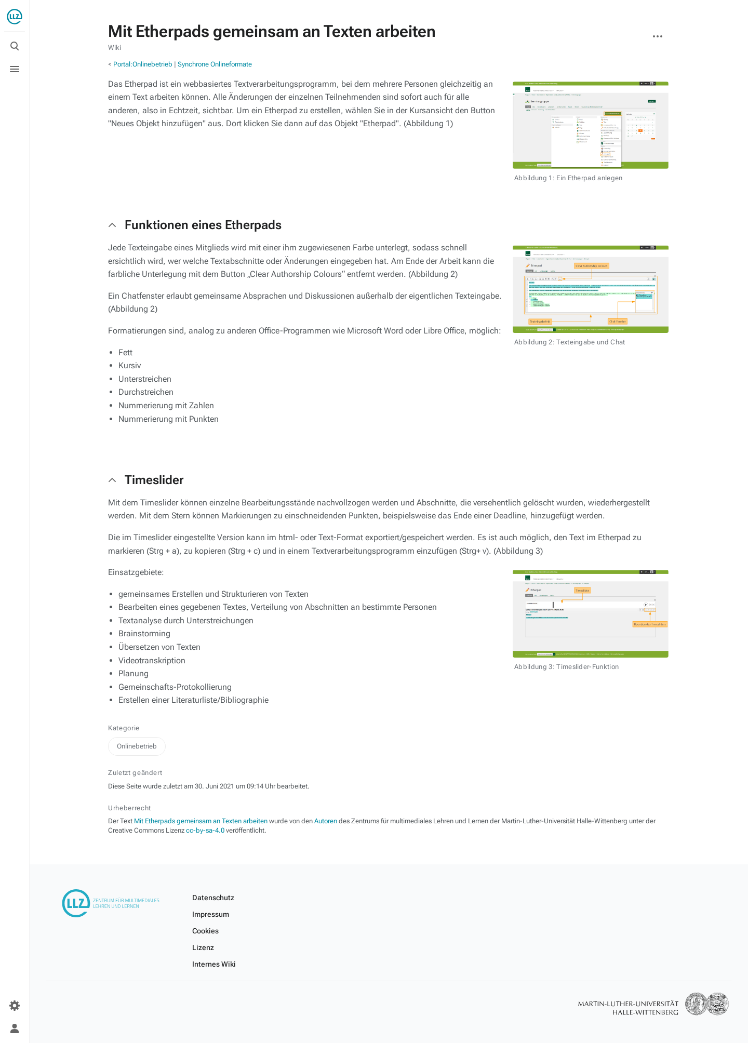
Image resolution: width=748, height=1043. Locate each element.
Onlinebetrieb (137, 746)
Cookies (205, 931)
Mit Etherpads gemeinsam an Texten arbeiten (201, 821)
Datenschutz (213, 897)
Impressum (210, 914)
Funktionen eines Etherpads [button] (203, 225)
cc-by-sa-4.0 (205, 830)
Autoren (325, 821)
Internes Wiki (214, 964)
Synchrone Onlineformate (215, 64)
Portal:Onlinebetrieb (142, 64)
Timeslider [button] (154, 480)
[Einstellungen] (14, 1005)
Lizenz (203, 947)
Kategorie (124, 728)
